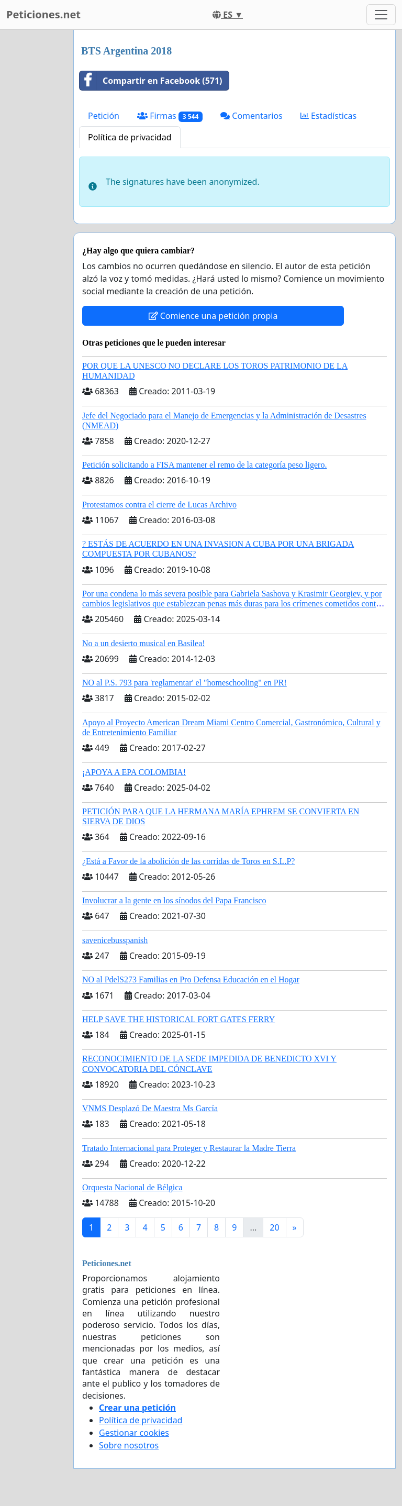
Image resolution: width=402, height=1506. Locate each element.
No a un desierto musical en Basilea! (143, 643)
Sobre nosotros (129, 1445)
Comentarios (251, 115)
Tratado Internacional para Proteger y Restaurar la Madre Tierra (189, 1148)
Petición (103, 115)
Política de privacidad (130, 137)
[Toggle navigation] (381, 14)
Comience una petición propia (213, 316)
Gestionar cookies (134, 1432)
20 (274, 1227)
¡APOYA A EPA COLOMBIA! (134, 772)
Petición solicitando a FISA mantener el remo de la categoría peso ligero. (204, 464)
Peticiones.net (43, 14)
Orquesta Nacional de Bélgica (132, 1187)
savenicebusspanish (115, 940)
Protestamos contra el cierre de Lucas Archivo (159, 504)
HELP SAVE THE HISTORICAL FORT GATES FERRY (178, 1019)
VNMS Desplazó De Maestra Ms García (150, 1108)
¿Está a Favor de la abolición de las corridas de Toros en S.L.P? (188, 861)
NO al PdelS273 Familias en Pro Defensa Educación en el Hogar (190, 979)
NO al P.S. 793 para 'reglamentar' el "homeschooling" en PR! (184, 682)
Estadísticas (328, 115)
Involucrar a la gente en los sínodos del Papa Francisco (174, 900)
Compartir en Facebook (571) (151, 80)
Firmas (170, 116)
